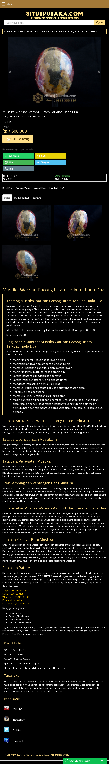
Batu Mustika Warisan (39, 31)
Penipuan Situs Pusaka (20, 619)
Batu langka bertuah (35, 627)
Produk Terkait (21, 198)
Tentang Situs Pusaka (19, 616)
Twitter (13, 730)
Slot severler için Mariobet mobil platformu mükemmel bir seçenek (34, 668)
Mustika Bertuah (30, 630)
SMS (41, 156)
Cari (99, 22)
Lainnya (37, 198)
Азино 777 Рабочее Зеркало (17, 659)
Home (25, 31)
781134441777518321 (14, 654)
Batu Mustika (52, 627)
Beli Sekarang (18, 139)
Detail (7, 198)
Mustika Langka (65, 630)
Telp (9, 168)
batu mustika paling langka (72, 627)
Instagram (14, 719)
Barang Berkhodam (16, 627)
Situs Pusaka (18, 633)
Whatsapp (12, 156)
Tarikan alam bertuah (35, 633)
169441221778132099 (14, 649)
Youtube (13, 709)
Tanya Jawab (15, 613)
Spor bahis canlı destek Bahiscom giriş (21, 663)
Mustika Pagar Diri (81, 630)
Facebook (14, 741)
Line (9, 162)
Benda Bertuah (93, 627)
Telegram (43, 162)
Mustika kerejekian (48, 630)
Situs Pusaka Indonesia (20, 622)
